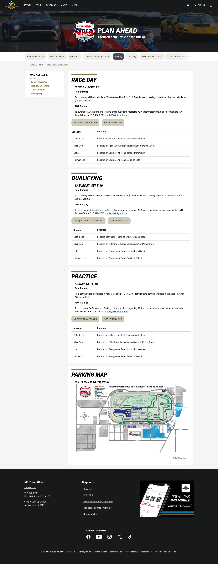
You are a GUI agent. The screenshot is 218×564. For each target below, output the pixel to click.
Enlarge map (178, 458)
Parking (118, 56)
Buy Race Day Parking (85, 122)
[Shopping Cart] (211, 5)
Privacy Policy (84, 552)
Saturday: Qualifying (40, 86)
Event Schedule (57, 56)
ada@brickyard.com (117, 115)
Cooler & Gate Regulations (97, 56)
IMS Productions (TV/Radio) (98, 501)
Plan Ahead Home (35, 56)
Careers (87, 489)
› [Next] (191, 56)
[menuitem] (28, 5)
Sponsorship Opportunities (97, 508)
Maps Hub (74, 56)
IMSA (41, 65)
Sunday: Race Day (39, 82)
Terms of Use (116, 552)
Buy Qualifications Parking (88, 221)
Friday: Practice (38, 90)
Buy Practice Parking (85, 319)
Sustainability (90, 514)
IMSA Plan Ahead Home (57, 65)
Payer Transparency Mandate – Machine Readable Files (150, 552)
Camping (132, 56)
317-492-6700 (31, 493)
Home (32, 65)
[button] (188, 5)
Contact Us (30, 487)
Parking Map (36, 94)
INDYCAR (88, 495)
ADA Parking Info (113, 122)
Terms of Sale (100, 552)
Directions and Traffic (152, 56)
